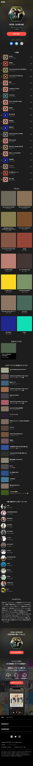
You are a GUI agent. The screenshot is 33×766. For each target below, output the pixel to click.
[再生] (5, 57)
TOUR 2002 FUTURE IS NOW (8, 248)
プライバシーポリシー (13, 744)
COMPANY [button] (5, 729)
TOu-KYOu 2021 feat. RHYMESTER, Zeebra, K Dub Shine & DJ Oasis (8, 229)
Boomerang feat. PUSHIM (8, 207)
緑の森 (24, 248)
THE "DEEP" (8, 332)
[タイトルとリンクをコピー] (21, 43)
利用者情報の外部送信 (6, 747)
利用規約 (3, 744)
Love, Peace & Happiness (24, 228)
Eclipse (24, 332)
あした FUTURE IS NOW (24, 269)
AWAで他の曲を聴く (16, 652)
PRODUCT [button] (5, 724)
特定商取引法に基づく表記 (20, 747)
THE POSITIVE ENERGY (24, 290)
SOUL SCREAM (9, 717)
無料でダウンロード (16, 682)
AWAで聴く (16, 34)
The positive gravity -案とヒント (8, 311)
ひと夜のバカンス (8, 290)
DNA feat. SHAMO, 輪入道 (24, 207)
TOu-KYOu (24, 311)
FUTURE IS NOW (8, 269)
